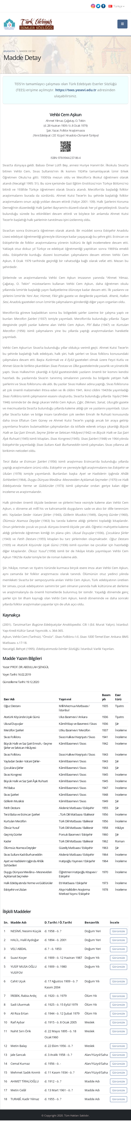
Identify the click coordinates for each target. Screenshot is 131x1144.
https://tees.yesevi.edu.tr (75, 90)
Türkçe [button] (116, 6)
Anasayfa (9, 51)
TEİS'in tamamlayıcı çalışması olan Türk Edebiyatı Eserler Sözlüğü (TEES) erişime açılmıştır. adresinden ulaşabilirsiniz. (66, 90)
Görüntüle (118, 931)
